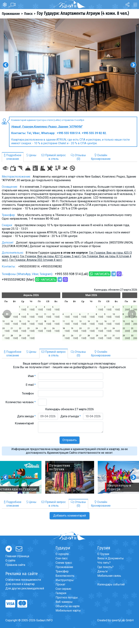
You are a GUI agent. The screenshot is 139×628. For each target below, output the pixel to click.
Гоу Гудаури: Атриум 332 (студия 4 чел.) (35, 260)
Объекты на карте (68, 606)
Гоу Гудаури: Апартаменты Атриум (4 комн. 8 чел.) (83, 13)
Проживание (11, 14)
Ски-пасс (62, 558)
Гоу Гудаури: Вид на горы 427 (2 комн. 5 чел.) (50, 256)
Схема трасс (64, 562)
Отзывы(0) (78, 157)
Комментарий (25, 423)
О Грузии (103, 554)
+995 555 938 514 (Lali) (71, 274)
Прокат (60, 584)
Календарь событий (111, 584)
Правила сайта (15, 565)
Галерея (61, 593)
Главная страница (17, 556)
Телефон (29, 393)
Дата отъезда (70, 416)
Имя (32, 376)
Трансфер (62, 571)
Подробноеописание (12, 157)
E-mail (31, 384)
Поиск (28, 14)
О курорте (62, 554)
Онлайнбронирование (101, 157)
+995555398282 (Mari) (18, 279)
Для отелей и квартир (20, 584)
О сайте (10, 560)
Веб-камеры (64, 602)
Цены (31, 155)
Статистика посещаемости (23, 579)
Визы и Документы (110, 558)
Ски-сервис (63, 588)
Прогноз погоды (67, 597)
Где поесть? (105, 567)
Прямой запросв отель (53, 157)
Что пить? (104, 562)
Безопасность (65, 575)
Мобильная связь (109, 575)
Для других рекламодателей (24, 588)
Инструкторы (65, 580)
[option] (69, 64)
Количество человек (20, 402)
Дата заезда (26, 416)
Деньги (102, 571)
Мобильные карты (68, 610)
